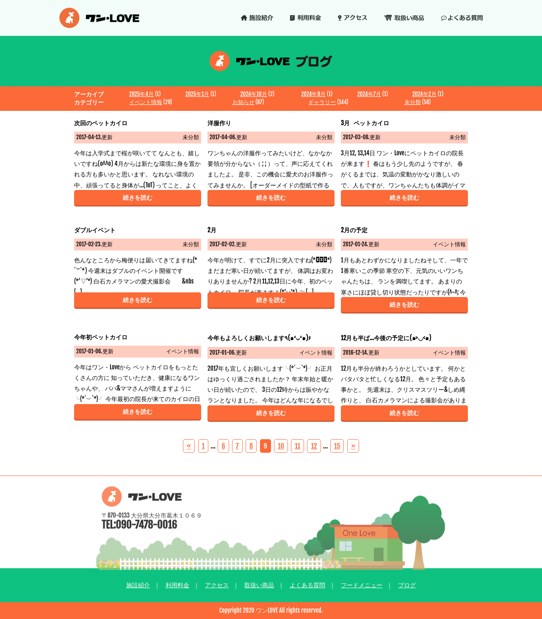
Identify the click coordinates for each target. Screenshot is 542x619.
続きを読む (137, 197)
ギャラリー (322, 102)
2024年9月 (313, 94)
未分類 (412, 102)
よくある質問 (307, 585)
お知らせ (243, 102)
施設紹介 (138, 585)
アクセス (217, 585)
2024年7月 (369, 94)
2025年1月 (197, 94)
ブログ (407, 585)
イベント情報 (145, 102)
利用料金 (177, 585)
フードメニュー (361, 585)
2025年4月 (141, 94)
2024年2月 (424, 94)
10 (281, 446)
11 (297, 446)
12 (314, 446)
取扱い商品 (259, 585)
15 (337, 446)
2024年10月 (253, 94)
